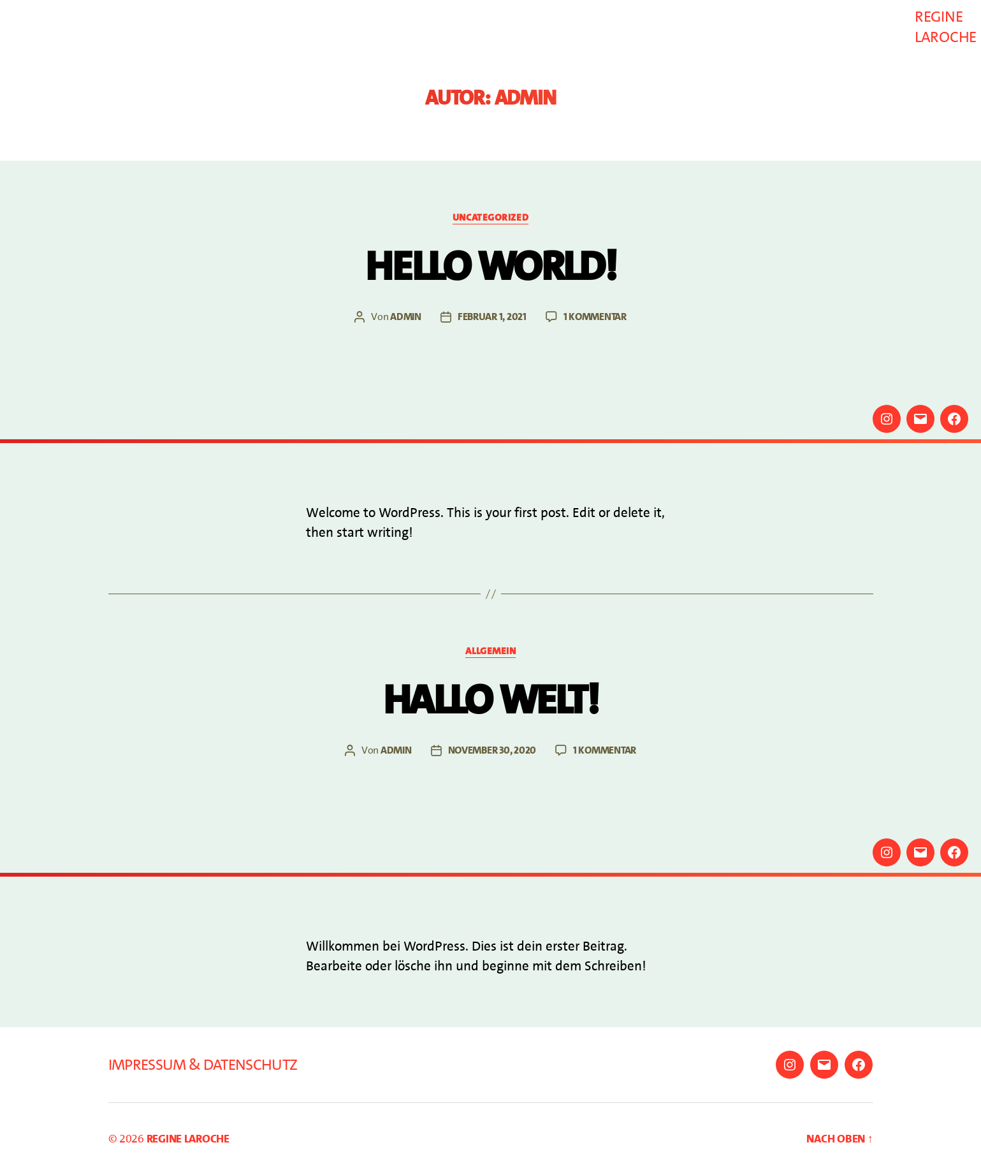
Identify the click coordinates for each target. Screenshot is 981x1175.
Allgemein (490, 651)
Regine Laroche (946, 26)
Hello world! (490, 266)
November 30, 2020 (492, 750)
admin (405, 316)
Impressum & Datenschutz (203, 1065)
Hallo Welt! (490, 699)
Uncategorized (490, 218)
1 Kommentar (595, 316)
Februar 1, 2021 (492, 316)
